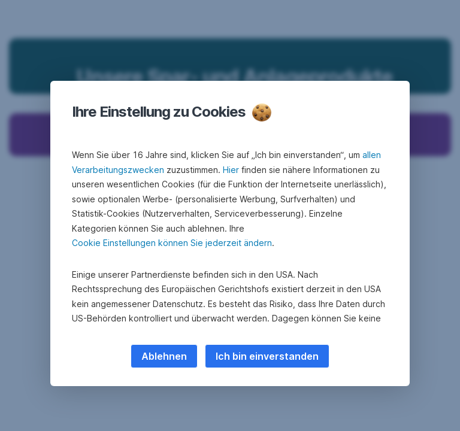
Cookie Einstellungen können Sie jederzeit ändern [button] (172, 243)
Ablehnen (164, 356)
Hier (231, 170)
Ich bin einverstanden (267, 356)
